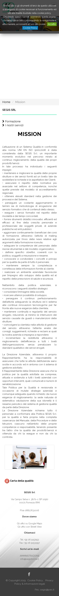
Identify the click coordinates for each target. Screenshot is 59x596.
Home (6, 102)
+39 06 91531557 (32, 543)
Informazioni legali (34, 583)
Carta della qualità (19, 480)
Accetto (52, 24)
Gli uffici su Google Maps (29, 523)
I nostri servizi (12, 125)
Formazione (11, 121)
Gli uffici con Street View (29, 527)
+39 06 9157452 (31, 539)
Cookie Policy (30, 28)
